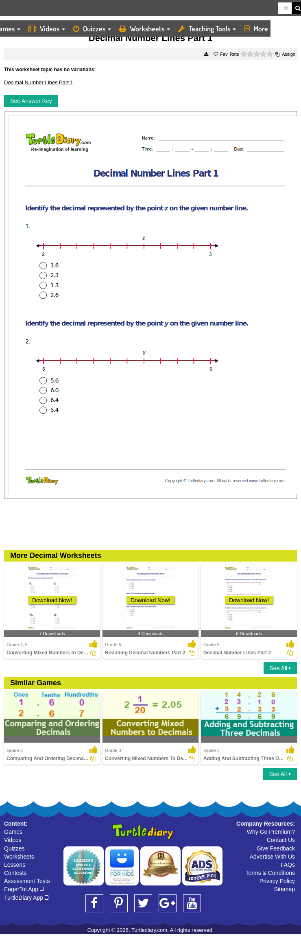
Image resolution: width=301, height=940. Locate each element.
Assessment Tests (27, 881)
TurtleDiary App (26, 897)
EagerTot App (24, 889)
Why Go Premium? (271, 832)
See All (280, 668)
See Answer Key (31, 101)
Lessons (14, 864)
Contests (15, 873)
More (259, 28)
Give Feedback (276, 848)
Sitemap (284, 889)
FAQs (288, 864)
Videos (46, 28)
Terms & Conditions (270, 873)
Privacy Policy (277, 881)
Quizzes (92, 28)
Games (13, 832)
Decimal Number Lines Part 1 (38, 82)
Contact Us (281, 840)
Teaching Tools (207, 28)
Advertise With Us (272, 856)
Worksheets (144, 28)
